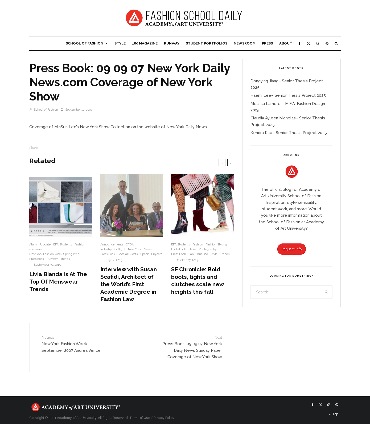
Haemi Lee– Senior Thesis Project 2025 (288, 95)
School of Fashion (84, 43)
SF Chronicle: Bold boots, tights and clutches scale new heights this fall (197, 280)
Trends (65, 259)
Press (267, 43)
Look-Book (178, 249)
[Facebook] (299, 43)
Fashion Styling (216, 244)
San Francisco (198, 254)
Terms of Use (139, 418)
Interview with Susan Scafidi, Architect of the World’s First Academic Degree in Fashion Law (128, 284)
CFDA (130, 244)
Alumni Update (40, 244)
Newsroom (245, 43)
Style (120, 43)
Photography (208, 249)
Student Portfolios (206, 43)
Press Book (36, 259)
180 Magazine (145, 43)
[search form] (286, 292)
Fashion (80, 244)
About (285, 43)
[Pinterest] (326, 43)
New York (134, 249)
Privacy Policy (164, 418)
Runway (171, 43)
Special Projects (151, 254)
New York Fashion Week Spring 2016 (54, 254)
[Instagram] (317, 43)
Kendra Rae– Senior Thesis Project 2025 (288, 132)
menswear (36, 249)
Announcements (111, 244)
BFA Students (62, 244)
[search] (326, 292)
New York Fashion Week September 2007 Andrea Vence (74, 344)
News (147, 249)
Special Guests (128, 254)
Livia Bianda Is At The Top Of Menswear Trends (58, 281)
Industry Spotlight (112, 249)
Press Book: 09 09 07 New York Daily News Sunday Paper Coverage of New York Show (189, 347)
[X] (308, 43)
